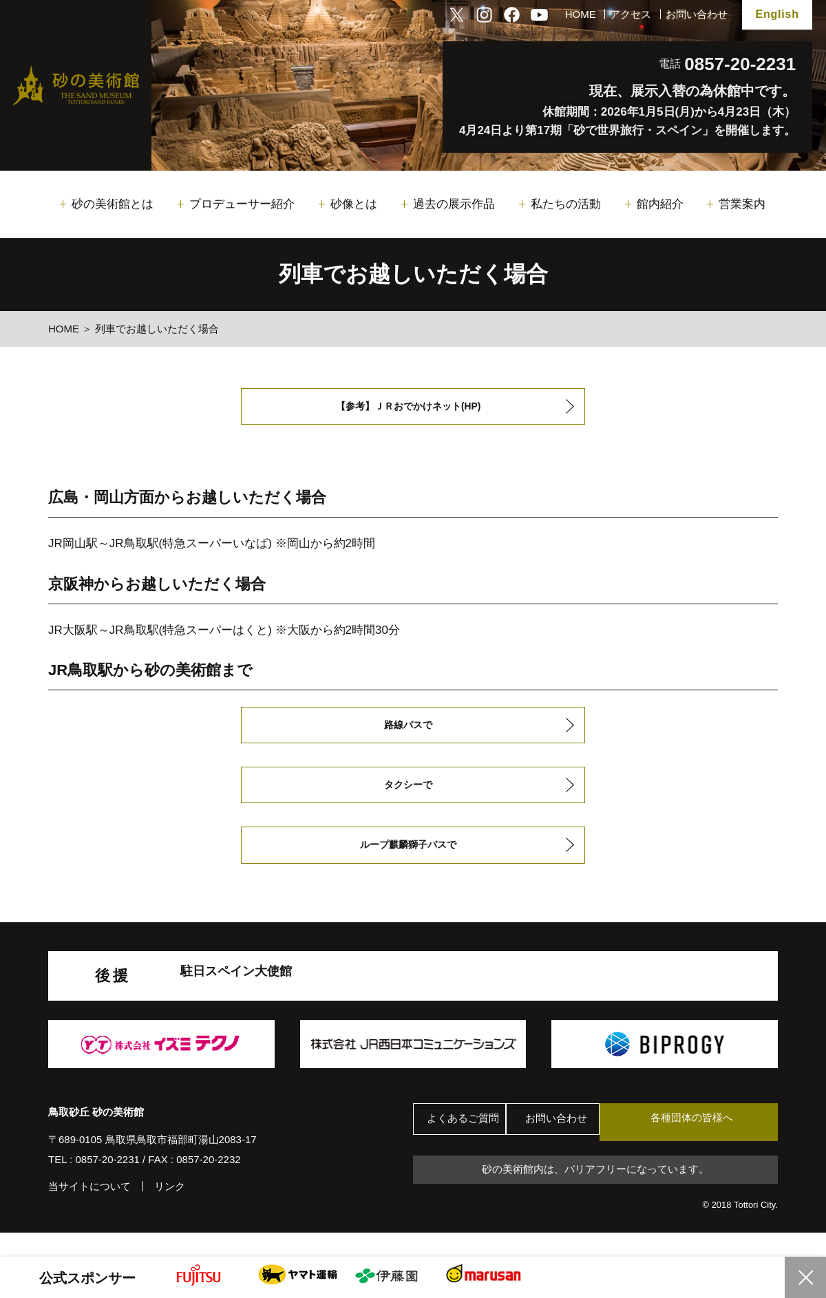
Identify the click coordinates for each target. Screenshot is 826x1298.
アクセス (630, 14)
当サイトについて (89, 1209)
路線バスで (407, 733)
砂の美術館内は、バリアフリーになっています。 (595, 1193)
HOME (580, 14)
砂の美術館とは (112, 204)
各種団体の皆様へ (712, 1144)
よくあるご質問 (468, 1144)
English (776, 14)
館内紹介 (660, 204)
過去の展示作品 (454, 204)
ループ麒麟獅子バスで (407, 864)
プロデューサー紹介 (242, 204)
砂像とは (353, 204)
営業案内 (742, 204)
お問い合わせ (697, 14)
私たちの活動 (566, 204)
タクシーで (407, 799)
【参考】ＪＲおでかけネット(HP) (408, 408)
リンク (169, 1209)
